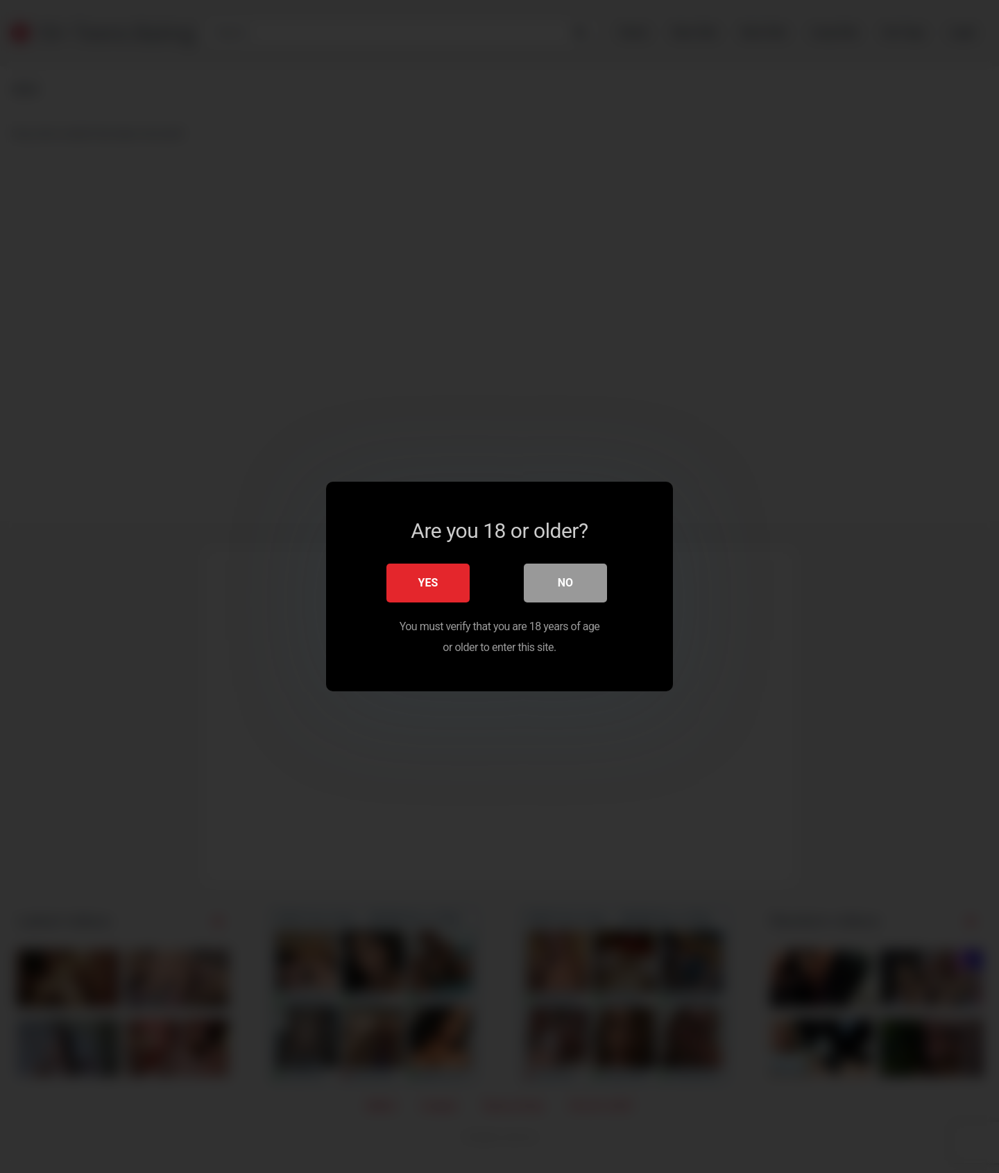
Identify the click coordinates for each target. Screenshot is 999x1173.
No (565, 582)
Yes (428, 582)
